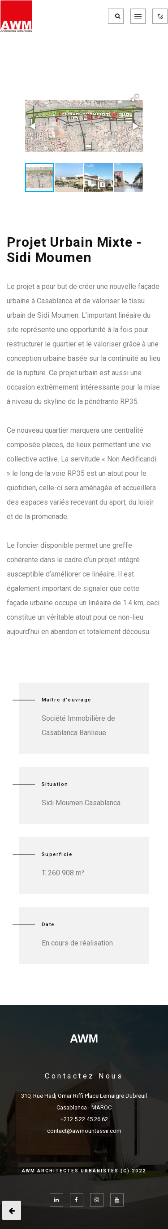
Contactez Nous (84, 1076)
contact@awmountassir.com (84, 1130)
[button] (135, 98)
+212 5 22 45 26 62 (84, 1119)
